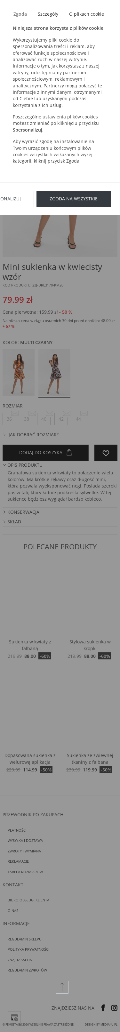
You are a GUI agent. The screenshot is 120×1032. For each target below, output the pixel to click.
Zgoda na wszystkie (74, 199)
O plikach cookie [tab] (86, 14)
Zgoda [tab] (20, 14)
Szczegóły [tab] (48, 14)
